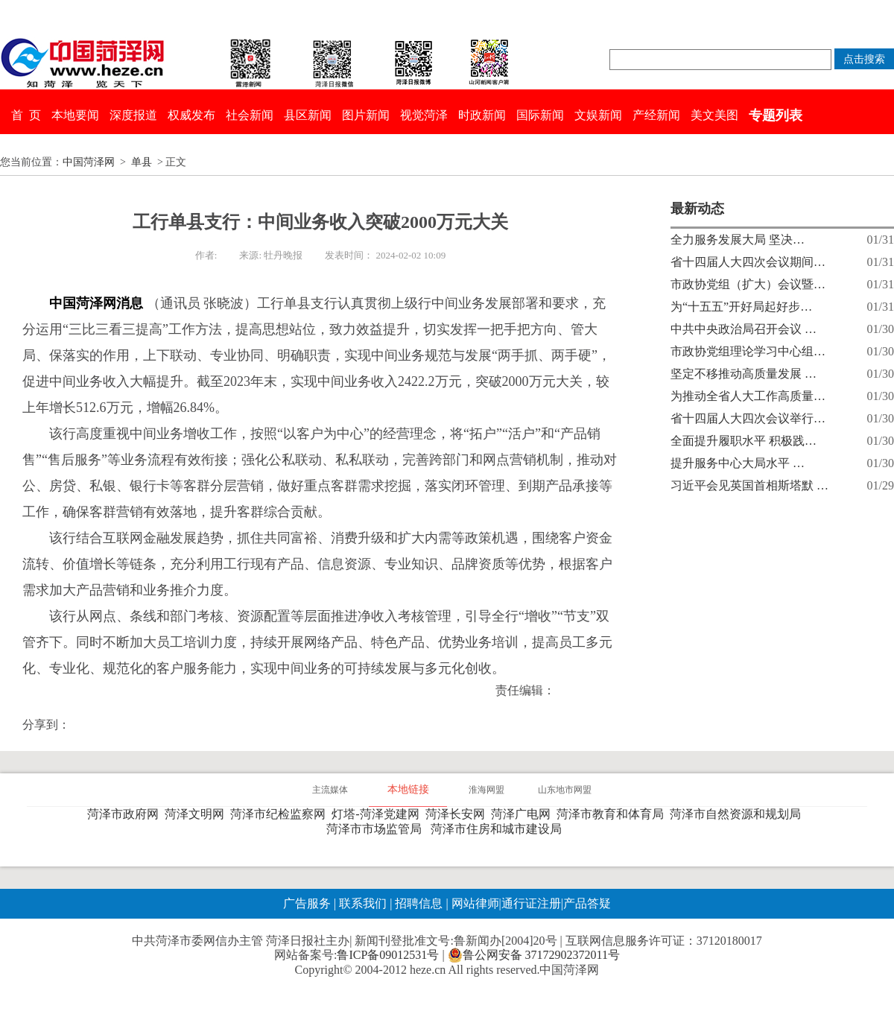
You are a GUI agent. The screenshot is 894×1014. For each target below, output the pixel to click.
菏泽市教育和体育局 (613, 814)
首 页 (26, 115)
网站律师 (473, 903)
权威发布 (191, 115)
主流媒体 (330, 790)
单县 (141, 162)
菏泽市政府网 (126, 814)
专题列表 (775, 115)
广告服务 (307, 903)
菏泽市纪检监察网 (281, 814)
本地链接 (408, 789)
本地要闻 (75, 115)
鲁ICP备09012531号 (388, 954)
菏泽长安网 (458, 814)
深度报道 (133, 115)
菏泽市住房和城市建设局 (499, 829)
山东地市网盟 (565, 790)
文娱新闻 (598, 115)
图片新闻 (366, 115)
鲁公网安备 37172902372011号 (534, 955)
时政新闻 (482, 115)
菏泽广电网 (524, 814)
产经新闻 (656, 115)
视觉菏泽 (424, 115)
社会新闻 (249, 115)
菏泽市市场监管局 (377, 829)
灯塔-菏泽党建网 (378, 814)
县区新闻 (308, 115)
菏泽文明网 (197, 814)
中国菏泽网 (89, 162)
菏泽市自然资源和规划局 (738, 814)
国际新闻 (540, 115)
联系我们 (363, 903)
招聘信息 (419, 903)
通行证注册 (531, 903)
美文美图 (714, 115)
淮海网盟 (486, 790)
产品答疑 (587, 903)
